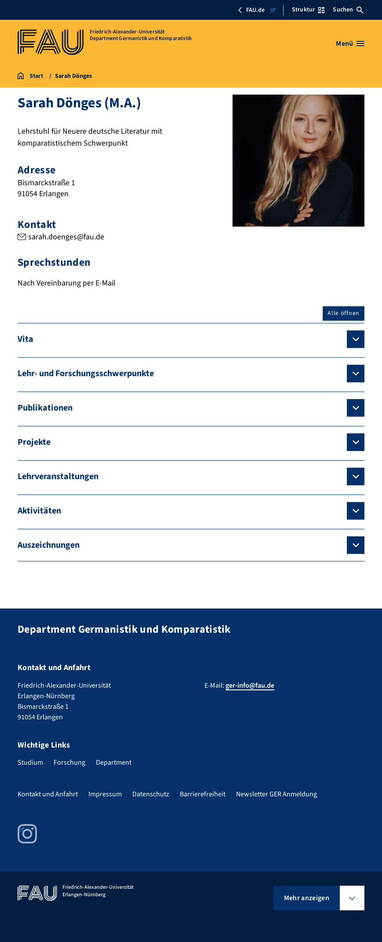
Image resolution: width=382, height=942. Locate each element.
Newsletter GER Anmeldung (276, 794)
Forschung (69, 762)
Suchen (348, 9)
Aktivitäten (39, 511)
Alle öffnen (343, 313)
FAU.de (256, 10)
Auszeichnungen (49, 545)
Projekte (34, 442)
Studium (30, 762)
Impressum (105, 794)
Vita (25, 339)
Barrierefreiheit (203, 794)
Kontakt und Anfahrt (48, 794)
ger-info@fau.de (250, 685)
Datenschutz (150, 794)
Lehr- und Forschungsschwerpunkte (86, 373)
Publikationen (45, 408)
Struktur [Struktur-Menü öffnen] (308, 9)
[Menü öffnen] (350, 43)
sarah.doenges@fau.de (66, 236)
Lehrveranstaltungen (58, 476)
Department (113, 762)
